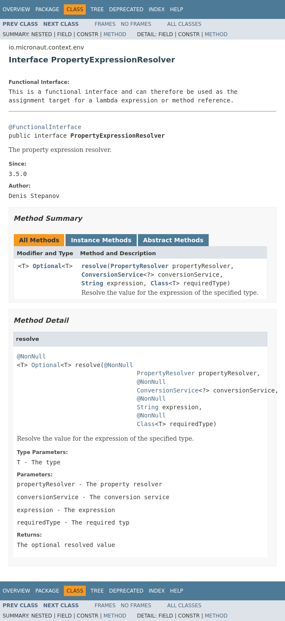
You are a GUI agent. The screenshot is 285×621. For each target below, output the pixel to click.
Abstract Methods (173, 240)
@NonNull (31, 356)
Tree (97, 9)
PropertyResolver (139, 266)
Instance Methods (101, 240)
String (92, 283)
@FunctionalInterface (45, 127)
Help (176, 9)
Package (47, 9)
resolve (94, 266)
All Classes (184, 24)
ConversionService (112, 274)
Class (159, 283)
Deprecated (126, 9)
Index (157, 9)
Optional (47, 266)
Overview (16, 9)
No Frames (136, 24)
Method (114, 34)
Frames (105, 24)
